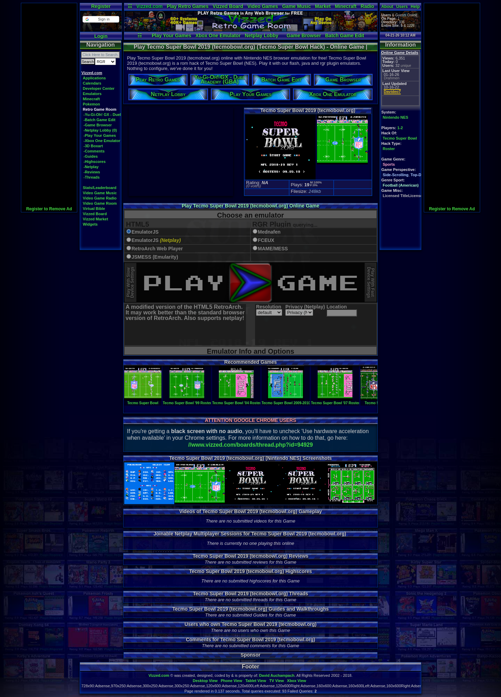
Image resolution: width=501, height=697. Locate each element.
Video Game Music (100, 193)
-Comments (94, 151)
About (387, 6)
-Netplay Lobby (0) (100, 130)
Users (402, 6)
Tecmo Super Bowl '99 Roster (187, 401)
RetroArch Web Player (157, 248)
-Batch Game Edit (100, 120)
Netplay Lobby (261, 35)
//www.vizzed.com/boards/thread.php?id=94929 (250, 445)
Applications (94, 78)
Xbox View (296, 681)
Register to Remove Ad (49, 208)
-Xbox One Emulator (102, 141)
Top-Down (420, 175)
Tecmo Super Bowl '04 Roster (236, 401)
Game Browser (304, 35)
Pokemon (91, 104)
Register (101, 6)
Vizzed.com (149, 6)
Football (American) (401, 185)
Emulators (92, 94)
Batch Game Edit (344, 35)
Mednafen (269, 232)
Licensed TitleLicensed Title (408, 196)
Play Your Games (171, 35)
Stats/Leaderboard (100, 188)
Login (101, 36)
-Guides (91, 156)
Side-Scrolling (395, 175)
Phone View (231, 681)
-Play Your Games (100, 135)
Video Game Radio (100, 198)
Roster (389, 149)
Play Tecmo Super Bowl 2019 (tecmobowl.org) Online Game (250, 206)
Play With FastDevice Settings (370, 282)
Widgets (90, 224)
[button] (100, 19)
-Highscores (95, 161)
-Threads (92, 177)
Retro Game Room (100, 109)
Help (415, 6)
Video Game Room (100, 203)
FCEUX (266, 240)
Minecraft (345, 6)
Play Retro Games (187, 6)
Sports (389, 164)
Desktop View (205, 681)
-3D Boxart (93, 146)
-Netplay (91, 167)
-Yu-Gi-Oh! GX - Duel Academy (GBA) (117, 114)
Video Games (262, 6)
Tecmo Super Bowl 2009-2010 (286, 401)
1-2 (400, 128)
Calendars (92, 83)
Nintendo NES (395, 117)
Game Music (296, 6)
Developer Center (98, 88)
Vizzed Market (95, 219)
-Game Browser (98, 125)
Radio (367, 6)
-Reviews (92, 172)
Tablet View (255, 681)
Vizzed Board (228, 6)
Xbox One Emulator (218, 35)
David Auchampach (277, 675)
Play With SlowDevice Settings (130, 282)
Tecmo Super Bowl (400, 138)
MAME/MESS (273, 248)
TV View (276, 681)
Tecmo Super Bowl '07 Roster (335, 401)
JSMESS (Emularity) (155, 257)
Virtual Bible (94, 208)
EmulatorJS (145, 232)
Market (323, 6)
